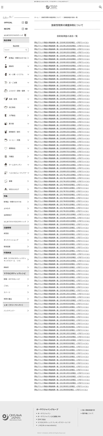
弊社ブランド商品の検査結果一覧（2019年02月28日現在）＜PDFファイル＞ (62, 128)
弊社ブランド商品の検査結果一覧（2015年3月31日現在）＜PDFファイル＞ (61, 284)
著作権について (87, 413)
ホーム (36, 17)
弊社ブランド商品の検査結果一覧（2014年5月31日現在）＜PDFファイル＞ (61, 317)
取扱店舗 (7, 246)
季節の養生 (8, 299)
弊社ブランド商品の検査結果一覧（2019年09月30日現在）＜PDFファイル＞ (62, 105)
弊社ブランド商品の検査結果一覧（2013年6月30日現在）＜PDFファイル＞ (61, 353)
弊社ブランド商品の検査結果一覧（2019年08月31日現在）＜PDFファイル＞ (62, 108)
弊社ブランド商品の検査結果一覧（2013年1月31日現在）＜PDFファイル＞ (61, 370)
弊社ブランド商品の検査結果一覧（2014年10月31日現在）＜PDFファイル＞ (62, 300)
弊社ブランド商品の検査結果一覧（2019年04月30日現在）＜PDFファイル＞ (62, 122)
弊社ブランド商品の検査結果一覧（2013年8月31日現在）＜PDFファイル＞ (61, 346)
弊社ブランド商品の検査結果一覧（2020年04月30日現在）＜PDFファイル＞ (62, 82)
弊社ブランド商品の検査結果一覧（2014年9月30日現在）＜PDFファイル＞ (61, 303)
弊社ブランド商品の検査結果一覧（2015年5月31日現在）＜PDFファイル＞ (61, 277)
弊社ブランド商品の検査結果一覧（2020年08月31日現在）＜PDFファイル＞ (62, 69)
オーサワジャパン (44, 413)
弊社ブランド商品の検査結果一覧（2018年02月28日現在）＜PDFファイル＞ (62, 168)
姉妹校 (6, 267)
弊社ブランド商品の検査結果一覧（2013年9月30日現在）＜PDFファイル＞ (61, 343)
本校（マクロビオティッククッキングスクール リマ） (15, 259)
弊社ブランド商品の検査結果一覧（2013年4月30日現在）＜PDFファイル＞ (61, 360)
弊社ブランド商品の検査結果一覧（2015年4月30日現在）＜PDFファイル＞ (61, 280)
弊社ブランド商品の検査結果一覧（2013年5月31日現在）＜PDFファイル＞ (61, 356)
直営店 (6, 233)
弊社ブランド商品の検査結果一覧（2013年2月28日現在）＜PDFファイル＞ (61, 366)
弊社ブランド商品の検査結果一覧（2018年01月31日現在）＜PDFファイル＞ (62, 171)
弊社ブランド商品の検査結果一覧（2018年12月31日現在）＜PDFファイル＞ (62, 135)
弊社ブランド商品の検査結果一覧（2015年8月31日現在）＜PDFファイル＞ (61, 267)
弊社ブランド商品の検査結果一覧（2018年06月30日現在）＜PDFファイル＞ (62, 155)
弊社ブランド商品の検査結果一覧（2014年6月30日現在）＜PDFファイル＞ (61, 313)
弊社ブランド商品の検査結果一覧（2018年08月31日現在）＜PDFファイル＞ (62, 148)
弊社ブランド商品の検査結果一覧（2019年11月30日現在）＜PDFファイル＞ (62, 98)
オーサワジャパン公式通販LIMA (49, 416)
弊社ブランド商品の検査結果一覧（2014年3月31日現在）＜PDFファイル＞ (61, 323)
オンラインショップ (11, 240)
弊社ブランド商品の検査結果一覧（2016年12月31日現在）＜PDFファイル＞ (62, 214)
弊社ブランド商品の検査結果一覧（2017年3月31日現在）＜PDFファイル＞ (61, 204)
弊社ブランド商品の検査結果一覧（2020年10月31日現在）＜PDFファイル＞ (62, 62)
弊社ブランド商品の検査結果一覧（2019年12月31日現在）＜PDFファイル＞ (62, 95)
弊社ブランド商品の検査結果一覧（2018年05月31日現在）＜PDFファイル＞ (62, 158)
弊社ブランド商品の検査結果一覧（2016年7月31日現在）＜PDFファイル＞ (61, 231)
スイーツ (7, 292)
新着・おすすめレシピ (12, 279)
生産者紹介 (8, 215)
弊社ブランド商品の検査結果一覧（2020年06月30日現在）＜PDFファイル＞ (62, 75)
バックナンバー (9, 310)
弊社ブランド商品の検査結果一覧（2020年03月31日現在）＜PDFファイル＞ (62, 85)
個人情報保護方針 (88, 410)
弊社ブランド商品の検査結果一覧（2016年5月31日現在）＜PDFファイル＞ (61, 237)
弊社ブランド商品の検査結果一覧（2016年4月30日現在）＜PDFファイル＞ (61, 241)
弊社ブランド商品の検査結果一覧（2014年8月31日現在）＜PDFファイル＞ (61, 307)
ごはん (6, 285)
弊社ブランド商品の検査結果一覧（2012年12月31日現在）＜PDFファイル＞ (62, 373)
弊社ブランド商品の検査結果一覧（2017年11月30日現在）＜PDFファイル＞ (62, 178)
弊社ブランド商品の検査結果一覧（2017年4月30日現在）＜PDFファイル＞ (61, 201)
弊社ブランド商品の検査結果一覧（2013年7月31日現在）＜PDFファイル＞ (61, 350)
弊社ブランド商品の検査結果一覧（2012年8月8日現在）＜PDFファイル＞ (61, 389)
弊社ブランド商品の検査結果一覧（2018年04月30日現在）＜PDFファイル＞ (62, 161)
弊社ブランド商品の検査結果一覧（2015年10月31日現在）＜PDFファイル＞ (62, 261)
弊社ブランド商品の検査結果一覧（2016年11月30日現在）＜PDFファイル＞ (62, 218)
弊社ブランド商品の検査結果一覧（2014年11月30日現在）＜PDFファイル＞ (62, 297)
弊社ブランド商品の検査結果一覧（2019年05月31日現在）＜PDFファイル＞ (62, 118)
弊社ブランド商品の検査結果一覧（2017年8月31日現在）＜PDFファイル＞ (61, 188)
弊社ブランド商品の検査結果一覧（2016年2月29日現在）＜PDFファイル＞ (61, 247)
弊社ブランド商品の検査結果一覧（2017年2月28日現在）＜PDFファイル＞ (61, 208)
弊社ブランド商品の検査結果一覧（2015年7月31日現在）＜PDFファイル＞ (61, 270)
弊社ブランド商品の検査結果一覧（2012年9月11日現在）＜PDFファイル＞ (61, 386)
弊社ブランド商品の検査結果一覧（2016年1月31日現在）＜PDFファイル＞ (61, 251)
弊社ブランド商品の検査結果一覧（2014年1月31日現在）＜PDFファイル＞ (61, 330)
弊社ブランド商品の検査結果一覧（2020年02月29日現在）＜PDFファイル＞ (62, 89)
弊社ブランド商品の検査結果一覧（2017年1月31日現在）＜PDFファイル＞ (61, 211)
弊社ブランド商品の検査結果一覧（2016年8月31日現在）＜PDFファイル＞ (61, 227)
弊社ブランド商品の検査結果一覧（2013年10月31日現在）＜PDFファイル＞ (62, 340)
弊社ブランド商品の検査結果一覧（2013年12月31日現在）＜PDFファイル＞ (62, 333)
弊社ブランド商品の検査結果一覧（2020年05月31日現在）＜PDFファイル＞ (62, 79)
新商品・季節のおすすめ (12, 202)
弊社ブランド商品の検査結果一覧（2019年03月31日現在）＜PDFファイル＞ (62, 125)
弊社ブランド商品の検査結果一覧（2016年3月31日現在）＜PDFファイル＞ (61, 244)
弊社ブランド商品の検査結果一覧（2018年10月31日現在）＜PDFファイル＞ (62, 141)
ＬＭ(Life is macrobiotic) (47, 425)
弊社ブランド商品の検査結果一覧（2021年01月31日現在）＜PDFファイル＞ (62, 52)
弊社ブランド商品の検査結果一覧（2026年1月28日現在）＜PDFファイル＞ (61, 42)
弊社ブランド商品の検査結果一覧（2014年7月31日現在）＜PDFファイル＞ (61, 310)
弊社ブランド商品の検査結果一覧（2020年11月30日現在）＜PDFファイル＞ (62, 59)
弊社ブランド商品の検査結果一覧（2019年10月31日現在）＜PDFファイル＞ (62, 102)
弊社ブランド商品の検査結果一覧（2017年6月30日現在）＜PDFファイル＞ (61, 194)
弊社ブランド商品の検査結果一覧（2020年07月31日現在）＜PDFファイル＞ (62, 72)
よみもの (7, 208)
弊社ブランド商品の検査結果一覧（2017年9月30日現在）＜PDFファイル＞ (61, 184)
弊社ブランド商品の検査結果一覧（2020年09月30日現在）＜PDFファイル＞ (62, 65)
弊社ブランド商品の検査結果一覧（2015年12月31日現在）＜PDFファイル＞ (62, 254)
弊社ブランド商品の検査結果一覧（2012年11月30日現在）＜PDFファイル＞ (62, 376)
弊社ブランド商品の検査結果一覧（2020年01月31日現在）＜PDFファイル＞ (62, 92)
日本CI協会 (42, 419)
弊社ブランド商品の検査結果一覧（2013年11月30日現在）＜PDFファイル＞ (62, 337)
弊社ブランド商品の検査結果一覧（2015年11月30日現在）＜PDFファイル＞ (62, 257)
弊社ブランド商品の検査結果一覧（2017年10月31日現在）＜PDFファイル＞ (62, 181)
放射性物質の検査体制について (51, 17)
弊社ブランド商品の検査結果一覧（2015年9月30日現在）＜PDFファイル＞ (61, 264)
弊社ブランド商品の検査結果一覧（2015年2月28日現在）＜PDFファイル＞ (61, 287)
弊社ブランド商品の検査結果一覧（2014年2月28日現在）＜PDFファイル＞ (61, 327)
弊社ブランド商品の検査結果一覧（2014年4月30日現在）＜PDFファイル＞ (61, 320)
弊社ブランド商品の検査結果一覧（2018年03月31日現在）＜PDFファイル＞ (62, 165)
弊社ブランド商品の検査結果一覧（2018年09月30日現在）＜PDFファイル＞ (62, 145)
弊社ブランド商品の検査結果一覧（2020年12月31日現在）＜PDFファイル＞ (62, 55)
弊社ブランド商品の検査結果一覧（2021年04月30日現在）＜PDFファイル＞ (62, 49)
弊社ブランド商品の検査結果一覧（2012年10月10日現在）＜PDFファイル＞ (62, 383)
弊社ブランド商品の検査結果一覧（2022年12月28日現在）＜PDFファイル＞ (62, 46)
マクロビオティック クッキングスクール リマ (54, 422)
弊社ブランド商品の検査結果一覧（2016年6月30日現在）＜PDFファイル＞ (61, 234)
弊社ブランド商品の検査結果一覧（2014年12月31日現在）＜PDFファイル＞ (62, 294)
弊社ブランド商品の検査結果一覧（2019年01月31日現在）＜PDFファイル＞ (62, 132)
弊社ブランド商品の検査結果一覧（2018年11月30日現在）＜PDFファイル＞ (62, 138)
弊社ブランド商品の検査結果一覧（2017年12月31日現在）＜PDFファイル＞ (62, 175)
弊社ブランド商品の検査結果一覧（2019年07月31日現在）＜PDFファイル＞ (62, 112)
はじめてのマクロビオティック (15, 221)
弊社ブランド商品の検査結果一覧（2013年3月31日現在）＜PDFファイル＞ (61, 363)
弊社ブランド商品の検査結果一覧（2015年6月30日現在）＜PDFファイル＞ (61, 274)
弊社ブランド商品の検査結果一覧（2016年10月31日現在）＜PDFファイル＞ (62, 221)
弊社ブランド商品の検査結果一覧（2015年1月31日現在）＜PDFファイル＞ (61, 290)
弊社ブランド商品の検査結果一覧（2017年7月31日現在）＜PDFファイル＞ (61, 191)
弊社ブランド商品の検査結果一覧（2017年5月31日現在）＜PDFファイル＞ (61, 198)
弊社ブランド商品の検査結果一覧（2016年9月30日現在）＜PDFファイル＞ (61, 224)
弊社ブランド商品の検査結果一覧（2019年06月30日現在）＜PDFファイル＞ (62, 115)
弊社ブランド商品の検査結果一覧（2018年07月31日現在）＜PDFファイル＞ (62, 151)
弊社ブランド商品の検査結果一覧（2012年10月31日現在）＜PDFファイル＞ (62, 380)
